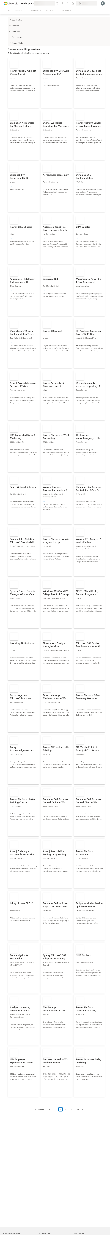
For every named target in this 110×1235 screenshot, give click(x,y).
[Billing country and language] (86, 3)
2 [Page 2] (55, 1109)
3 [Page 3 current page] (60, 1109)
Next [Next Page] (78, 1109)
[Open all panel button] (7, 10)
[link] (23, 83)
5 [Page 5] (71, 1109)
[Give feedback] (57, 3)
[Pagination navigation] (59, 1111)
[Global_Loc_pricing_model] (9, 43)
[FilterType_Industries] (9, 31)
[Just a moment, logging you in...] (102, 3)
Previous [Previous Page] (41, 1109)
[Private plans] (73, 3)
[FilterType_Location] (9, 19)
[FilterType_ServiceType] (9, 37)
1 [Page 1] (49, 1109)
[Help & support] (62, 3)
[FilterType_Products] (9, 25)
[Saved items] (67, 3)
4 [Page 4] (66, 1109)
